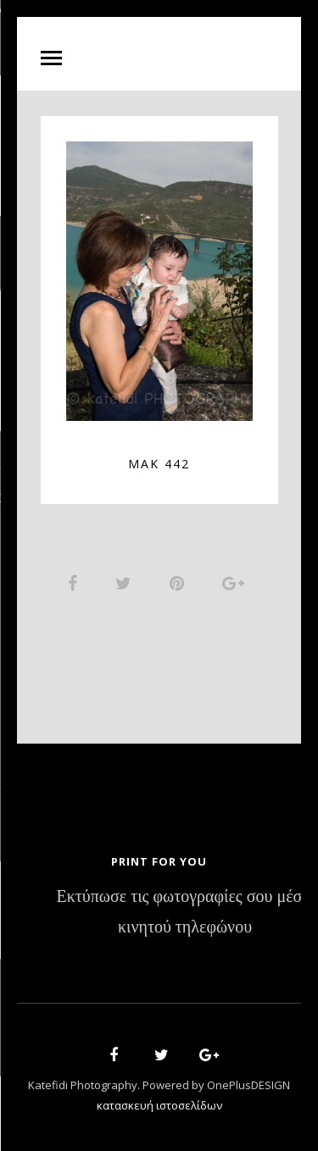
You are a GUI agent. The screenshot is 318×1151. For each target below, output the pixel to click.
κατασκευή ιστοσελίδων (159, 1105)
